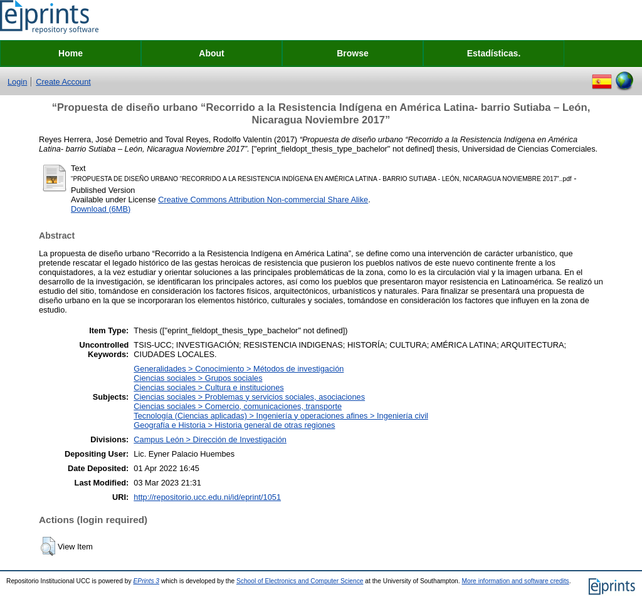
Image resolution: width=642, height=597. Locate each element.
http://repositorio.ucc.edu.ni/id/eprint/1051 (207, 497)
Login (17, 81)
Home (70, 53)
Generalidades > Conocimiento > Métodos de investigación (239, 368)
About (211, 53)
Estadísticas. (494, 53)
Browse (353, 53)
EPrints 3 (147, 581)
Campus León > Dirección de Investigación (210, 439)
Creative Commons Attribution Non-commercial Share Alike (263, 199)
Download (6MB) (100, 209)
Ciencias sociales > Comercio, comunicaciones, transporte (238, 406)
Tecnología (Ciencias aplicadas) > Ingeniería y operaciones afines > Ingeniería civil (281, 415)
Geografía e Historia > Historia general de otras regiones (234, 425)
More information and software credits (515, 581)
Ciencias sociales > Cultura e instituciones (208, 387)
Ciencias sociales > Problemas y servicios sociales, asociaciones (249, 397)
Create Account (63, 81)
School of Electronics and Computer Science (300, 581)
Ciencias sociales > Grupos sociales (198, 378)
